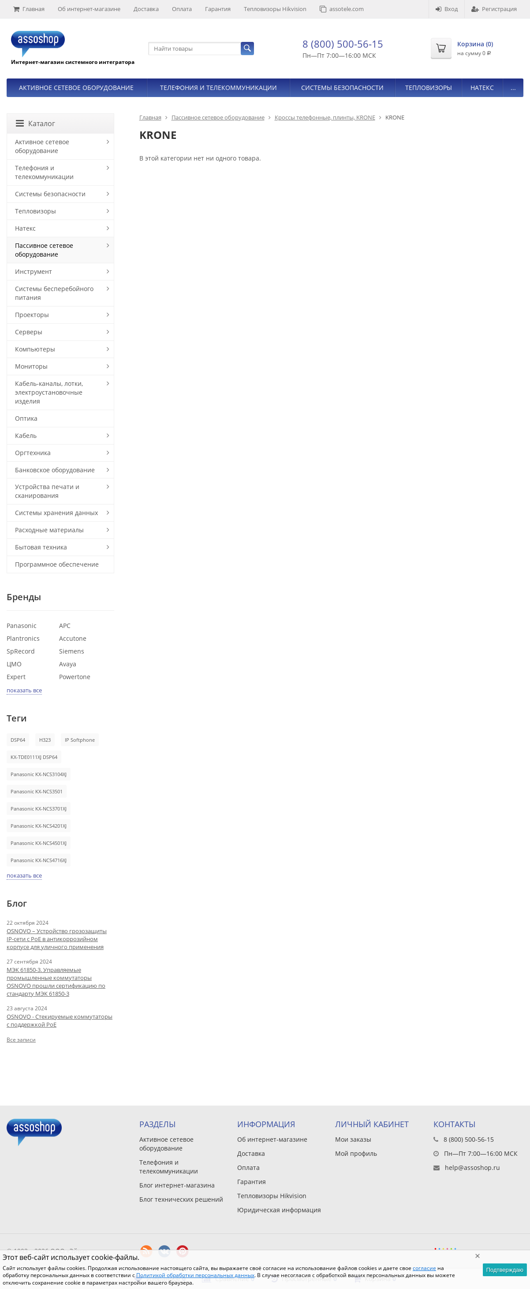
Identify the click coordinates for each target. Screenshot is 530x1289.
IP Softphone (80, 739)
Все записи (21, 1039)
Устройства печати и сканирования (47, 491)
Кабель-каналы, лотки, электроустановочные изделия (49, 392)
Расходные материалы (49, 530)
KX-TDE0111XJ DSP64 (34, 757)
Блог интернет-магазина (177, 1185)
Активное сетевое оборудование (76, 87)
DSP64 (18, 739)
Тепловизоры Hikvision (275, 9)
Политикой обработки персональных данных (195, 1275)
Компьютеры (35, 349)
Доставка (146, 9)
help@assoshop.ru (472, 1167)
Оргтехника (33, 452)
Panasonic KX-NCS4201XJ (39, 825)
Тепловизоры (428, 87)
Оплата (182, 9)
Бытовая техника (41, 547)
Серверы (28, 332)
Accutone (72, 638)
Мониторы (31, 366)
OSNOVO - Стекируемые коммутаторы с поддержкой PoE (59, 1020)
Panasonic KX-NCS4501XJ (39, 843)
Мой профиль (356, 1153)
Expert (16, 677)
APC (65, 625)
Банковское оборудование (55, 470)
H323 (45, 739)
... (513, 87)
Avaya (67, 664)
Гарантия (218, 9)
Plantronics (23, 638)
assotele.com (342, 9)
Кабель (26, 435)
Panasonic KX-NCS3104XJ (39, 774)
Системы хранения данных (56, 512)
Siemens (71, 651)
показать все (24, 690)
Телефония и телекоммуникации (218, 87)
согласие (424, 1268)
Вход (447, 9)
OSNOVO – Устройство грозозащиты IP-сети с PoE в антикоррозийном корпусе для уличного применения (57, 939)
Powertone (74, 677)
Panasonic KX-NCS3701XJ (39, 808)
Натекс (482, 87)
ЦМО (14, 664)
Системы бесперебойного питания (54, 293)
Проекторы (32, 314)
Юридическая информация (279, 1210)
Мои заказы (353, 1139)
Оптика (26, 418)
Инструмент (33, 271)
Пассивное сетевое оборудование (218, 117)
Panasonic (22, 625)
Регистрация (494, 9)
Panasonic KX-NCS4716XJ (39, 860)
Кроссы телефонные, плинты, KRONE (325, 117)
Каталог (35, 123)
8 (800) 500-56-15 (342, 43)
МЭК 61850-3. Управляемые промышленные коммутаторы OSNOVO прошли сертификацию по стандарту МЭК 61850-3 (56, 982)
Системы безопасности (342, 87)
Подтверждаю (504, 1270)
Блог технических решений (181, 1199)
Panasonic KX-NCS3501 (37, 791)
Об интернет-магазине (89, 9)
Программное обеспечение (57, 564)
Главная (29, 9)
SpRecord (21, 651)
